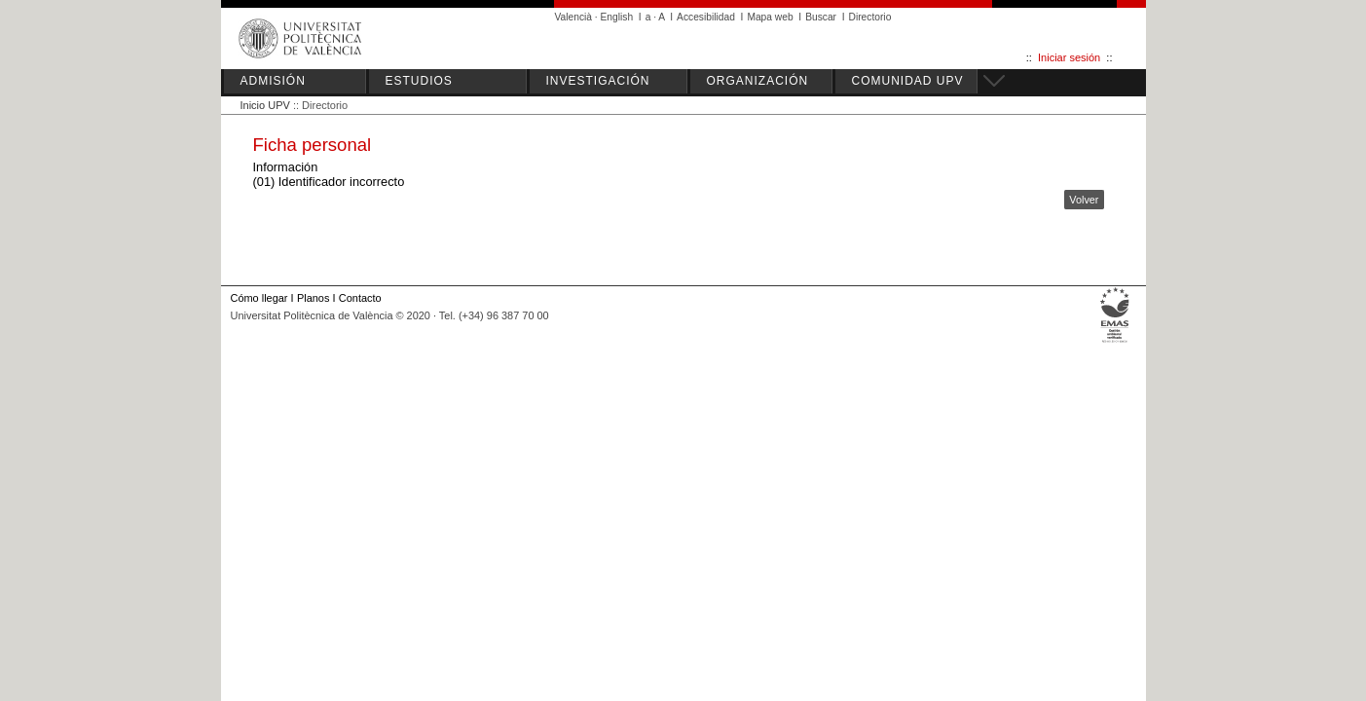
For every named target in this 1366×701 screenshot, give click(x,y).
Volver (1083, 199)
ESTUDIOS (419, 81)
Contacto (360, 298)
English (617, 17)
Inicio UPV (265, 105)
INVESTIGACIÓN (598, 81)
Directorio (870, 17)
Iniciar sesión (1069, 57)
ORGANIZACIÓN (758, 81)
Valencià (574, 17)
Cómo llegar (259, 298)
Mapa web (770, 17)
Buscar (820, 17)
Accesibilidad (706, 17)
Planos (313, 298)
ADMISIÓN (273, 81)
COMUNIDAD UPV (908, 81)
